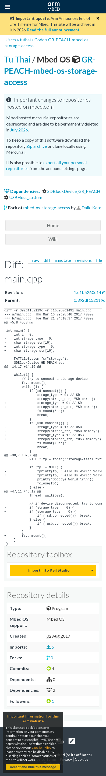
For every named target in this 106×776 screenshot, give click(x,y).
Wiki (53, 239)
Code (39, 39)
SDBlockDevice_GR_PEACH (71, 191)
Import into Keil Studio (49, 570)
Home (53, 225)
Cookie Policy (41, 748)
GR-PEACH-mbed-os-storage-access (51, 70)
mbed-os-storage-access (46, 207)
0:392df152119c (89, 300)
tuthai (25, 39)
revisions (83, 260)
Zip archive (36, 146)
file (99, 260)
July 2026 (19, 129)
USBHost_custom (23, 197)
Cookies (82, 759)
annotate (63, 260)
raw (35, 260)
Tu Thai (18, 59)
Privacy (66, 759)
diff (47, 260)
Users (10, 39)
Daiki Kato (91, 207)
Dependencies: (22, 191)
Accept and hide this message (33, 767)
